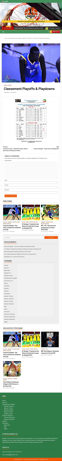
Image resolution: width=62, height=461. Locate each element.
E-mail (6, 185)
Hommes (6, 291)
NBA (5, 306)
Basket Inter (7, 270)
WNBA (5, 322)
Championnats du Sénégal (10, 278)
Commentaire (8, 160)
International (7, 293)
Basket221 (7, 92)
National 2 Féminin (8, 301)
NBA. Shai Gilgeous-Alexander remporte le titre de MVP (17, 251)
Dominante (6, 286)
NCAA (5, 309)
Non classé (7, 311)
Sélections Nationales (9, 319)
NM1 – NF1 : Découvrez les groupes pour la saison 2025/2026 (48, 227)
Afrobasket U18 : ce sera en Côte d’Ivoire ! (14, 256)
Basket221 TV (7, 273)
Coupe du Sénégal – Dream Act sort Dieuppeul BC (45, 147)
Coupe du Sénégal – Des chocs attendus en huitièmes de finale (28, 28)
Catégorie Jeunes (8, 275)
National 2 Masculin (9, 304)
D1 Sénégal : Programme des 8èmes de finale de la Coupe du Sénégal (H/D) (30, 226)
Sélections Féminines (9, 314)
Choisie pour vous (8, 280)
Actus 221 (6, 268)
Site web (7, 190)
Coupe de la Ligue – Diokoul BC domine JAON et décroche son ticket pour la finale (17, 148)
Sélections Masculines (9, 316)
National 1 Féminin (8, 296)
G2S (47, 459)
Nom (6, 180)
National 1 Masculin (8, 85)
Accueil (4, 400)
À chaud (6, 265)
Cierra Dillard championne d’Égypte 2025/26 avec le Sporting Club (20, 254)
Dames (6, 283)
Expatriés (6, 288)
